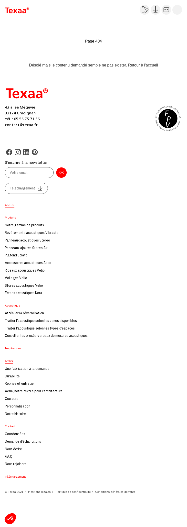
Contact (10, 426)
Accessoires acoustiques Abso (28, 263)
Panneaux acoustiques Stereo (27, 240)
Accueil (9, 205)
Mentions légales (39, 492)
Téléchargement (26, 188)
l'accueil (151, 65)
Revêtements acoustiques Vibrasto (32, 233)
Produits (10, 217)
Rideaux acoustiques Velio (25, 270)
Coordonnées (15, 434)
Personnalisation (17, 406)
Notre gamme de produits (24, 225)
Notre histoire (15, 414)
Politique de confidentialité (73, 492)
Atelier (9, 361)
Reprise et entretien (20, 383)
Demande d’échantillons (23, 441)
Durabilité (12, 376)
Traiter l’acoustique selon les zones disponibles (41, 320)
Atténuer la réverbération (24, 313)
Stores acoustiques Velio (24, 285)
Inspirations (13, 348)
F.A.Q (8, 456)
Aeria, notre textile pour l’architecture (33, 391)
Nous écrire (13, 449)
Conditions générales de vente (115, 492)
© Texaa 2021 (14, 492)
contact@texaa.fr (21, 125)
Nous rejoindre (16, 464)
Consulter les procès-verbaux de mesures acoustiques (46, 335)
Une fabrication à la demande (27, 368)
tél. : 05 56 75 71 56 (22, 119)
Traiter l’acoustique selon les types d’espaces (40, 328)
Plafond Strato (16, 255)
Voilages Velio (16, 278)
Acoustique (12, 305)
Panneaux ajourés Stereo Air (26, 248)
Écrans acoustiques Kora (23, 293)
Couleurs (11, 398)
